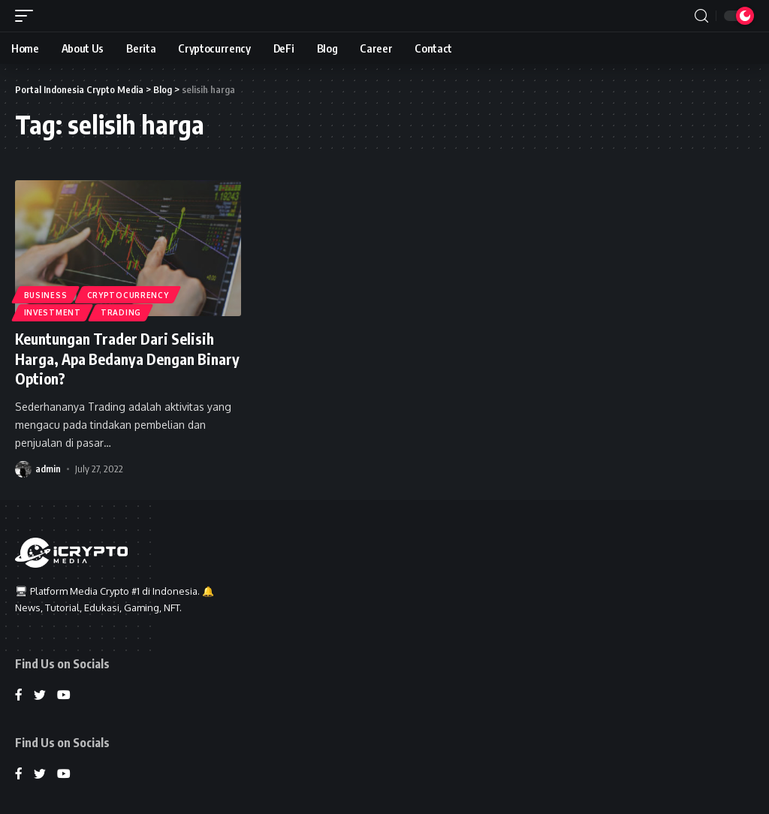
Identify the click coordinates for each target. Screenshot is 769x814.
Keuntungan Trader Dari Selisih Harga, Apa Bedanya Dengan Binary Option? (117, 358)
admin (48, 467)
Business (46, 294)
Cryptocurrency (129, 294)
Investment (52, 312)
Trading (121, 312)
